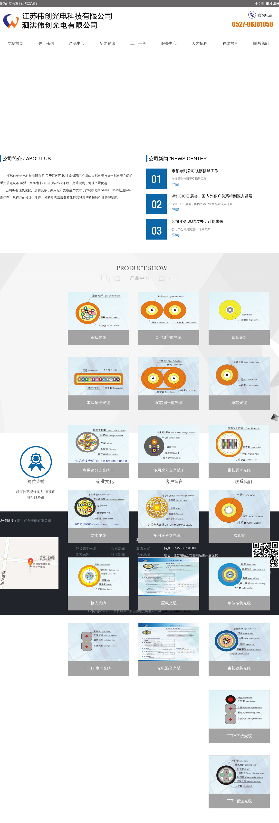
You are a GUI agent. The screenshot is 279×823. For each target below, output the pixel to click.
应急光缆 (169, 603)
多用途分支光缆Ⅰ (168, 470)
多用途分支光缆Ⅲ (98, 470)
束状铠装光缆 (239, 668)
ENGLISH (272, 3)
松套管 (239, 535)
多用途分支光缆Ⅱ (168, 535)
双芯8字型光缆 (169, 337)
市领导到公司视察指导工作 (195, 171)
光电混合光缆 (169, 668)
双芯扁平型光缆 (169, 403)
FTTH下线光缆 (239, 736)
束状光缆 (98, 337)
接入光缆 (98, 603)
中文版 (259, 3)
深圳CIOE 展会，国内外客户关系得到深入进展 (212, 196)
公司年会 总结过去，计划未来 (197, 221)
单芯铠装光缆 (239, 603)
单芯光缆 (239, 403)
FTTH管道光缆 (239, 801)
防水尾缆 (98, 535)
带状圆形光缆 (239, 470)
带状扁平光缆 (98, 403)
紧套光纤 (239, 337)
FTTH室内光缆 (98, 668)
